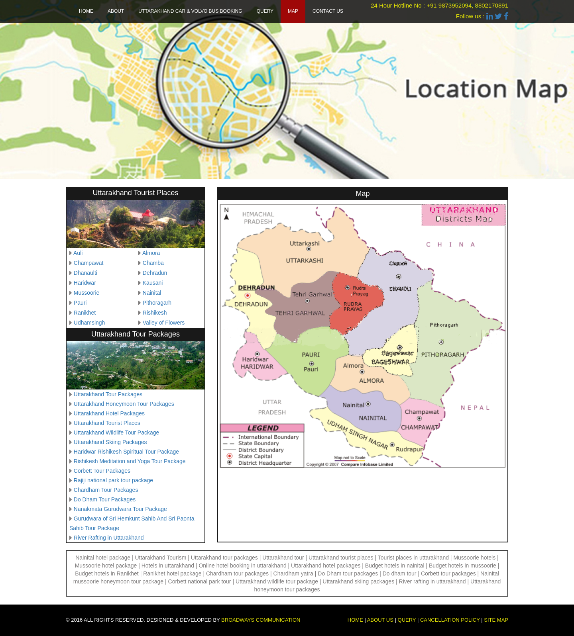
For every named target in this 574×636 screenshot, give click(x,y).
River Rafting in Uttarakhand (109, 537)
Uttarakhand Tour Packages (108, 394)
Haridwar (85, 283)
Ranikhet (85, 312)
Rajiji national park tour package (113, 480)
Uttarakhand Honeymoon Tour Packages (124, 404)
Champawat (89, 263)
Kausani (153, 283)
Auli (78, 253)
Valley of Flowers (164, 322)
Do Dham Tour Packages (105, 499)
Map (293, 11)
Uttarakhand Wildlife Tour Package (116, 432)
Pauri (80, 302)
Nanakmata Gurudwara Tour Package (120, 509)
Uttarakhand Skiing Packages (110, 442)
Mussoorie (87, 293)
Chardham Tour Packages (106, 490)
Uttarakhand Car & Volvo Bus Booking (190, 11)
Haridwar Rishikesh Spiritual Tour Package (126, 451)
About (116, 11)
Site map (496, 620)
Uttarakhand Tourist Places (107, 423)
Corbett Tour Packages (102, 471)
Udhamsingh (89, 322)
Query (265, 11)
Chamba (153, 263)
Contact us (328, 11)
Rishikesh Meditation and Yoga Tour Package (130, 461)
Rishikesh (155, 312)
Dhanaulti (85, 273)
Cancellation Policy (450, 620)
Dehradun (155, 273)
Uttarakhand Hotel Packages (109, 413)
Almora (151, 253)
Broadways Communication (260, 620)
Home (86, 11)
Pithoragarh (157, 302)
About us (380, 620)
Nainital (152, 293)
